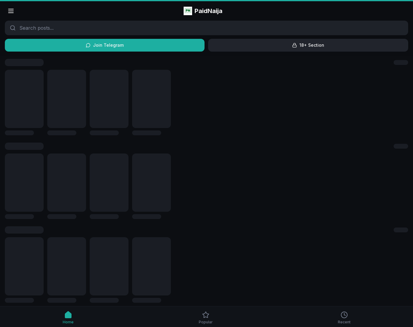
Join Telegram (105, 45)
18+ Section (308, 45)
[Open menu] (11, 11)
